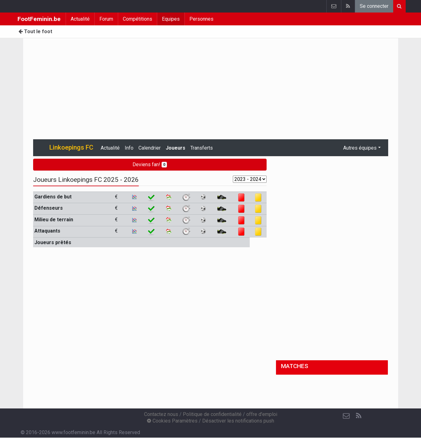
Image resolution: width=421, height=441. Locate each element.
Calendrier (149, 148)
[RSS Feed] (359, 416)
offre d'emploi (261, 414)
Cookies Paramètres (172, 421)
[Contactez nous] (346, 416)
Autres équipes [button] (360, 148)
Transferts (201, 148)
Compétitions (137, 19)
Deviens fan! (150, 164)
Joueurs (175, 148)
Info (129, 148)
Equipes (171, 19)
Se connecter (374, 6)
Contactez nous (161, 414)
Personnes (201, 19)
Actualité (80, 19)
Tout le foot (35, 31)
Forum (106, 19)
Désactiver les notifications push (238, 421)
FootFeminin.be (39, 19)
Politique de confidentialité (212, 414)
